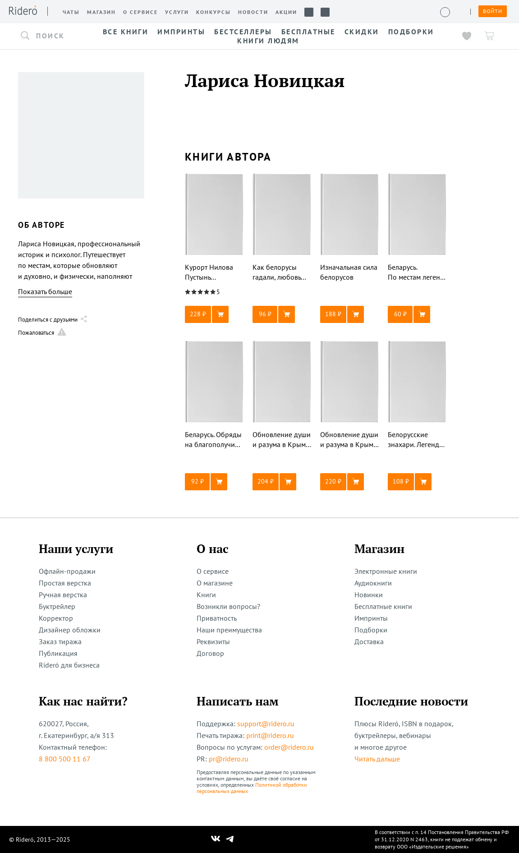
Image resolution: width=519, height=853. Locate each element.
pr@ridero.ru (228, 758)
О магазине (215, 582)
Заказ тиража (60, 641)
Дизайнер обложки (70, 629)
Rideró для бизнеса (69, 664)
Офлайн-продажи (67, 571)
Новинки (368, 594)
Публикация (58, 653)
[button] (49, 36)
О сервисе (213, 571)
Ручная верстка (63, 594)
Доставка (369, 641)
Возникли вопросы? (228, 606)
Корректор (56, 617)
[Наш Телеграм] (229, 839)
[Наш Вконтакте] (215, 839)
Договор (210, 653)
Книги (206, 594)
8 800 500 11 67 (65, 758)
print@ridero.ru (270, 735)
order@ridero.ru (289, 747)
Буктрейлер (57, 606)
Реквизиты (213, 641)
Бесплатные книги (383, 606)
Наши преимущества (229, 629)
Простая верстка (65, 582)
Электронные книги (385, 571)
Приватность (217, 617)
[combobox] (49, 36)
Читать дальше (377, 758)
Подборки (370, 629)
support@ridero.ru (265, 723)
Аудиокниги (373, 582)
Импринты (371, 617)
